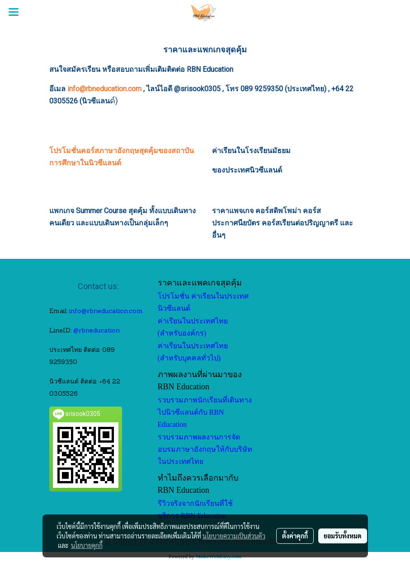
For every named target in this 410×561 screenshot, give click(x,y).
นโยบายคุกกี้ (87, 545)
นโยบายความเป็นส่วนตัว (234, 536)
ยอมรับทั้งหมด (343, 536)
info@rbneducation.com (104, 88)
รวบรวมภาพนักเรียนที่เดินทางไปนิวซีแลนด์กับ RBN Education (205, 412)
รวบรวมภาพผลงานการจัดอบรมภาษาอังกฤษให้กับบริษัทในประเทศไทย (205, 449)
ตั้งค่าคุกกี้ (295, 536)
